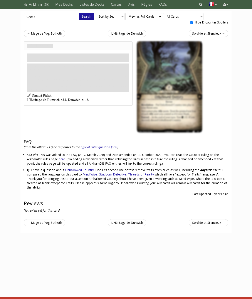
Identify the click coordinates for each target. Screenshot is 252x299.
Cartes (116, 4)
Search (86, 16)
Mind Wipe (90, 174)
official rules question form (99, 147)
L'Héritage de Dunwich (127, 33)
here (62, 159)
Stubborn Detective (112, 174)
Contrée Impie (40, 46)
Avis (131, 4)
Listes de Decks (91, 4)
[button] (201, 4)
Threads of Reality (141, 174)
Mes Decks (64, 4)
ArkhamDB (36, 4)
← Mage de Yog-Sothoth (44, 33)
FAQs (163, 4)
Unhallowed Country (79, 170)
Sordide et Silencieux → (208, 33)
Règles (146, 4)
